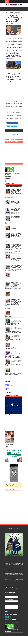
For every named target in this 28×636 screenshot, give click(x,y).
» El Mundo (7, 381)
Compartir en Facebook (12, 123)
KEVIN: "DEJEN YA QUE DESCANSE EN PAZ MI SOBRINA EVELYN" (13, 324)
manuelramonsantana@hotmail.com (14, 588)
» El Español (7, 384)
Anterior (7, 414)
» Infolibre (7, 388)
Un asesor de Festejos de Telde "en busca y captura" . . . (16, 292)
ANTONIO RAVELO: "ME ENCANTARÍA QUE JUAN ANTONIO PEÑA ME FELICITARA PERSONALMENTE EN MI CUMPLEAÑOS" (13, 247)
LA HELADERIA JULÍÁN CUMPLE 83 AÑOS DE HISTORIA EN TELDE (12, 348)
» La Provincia (8, 392)
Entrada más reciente (9, 134)
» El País (7, 380)
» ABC (6, 382)
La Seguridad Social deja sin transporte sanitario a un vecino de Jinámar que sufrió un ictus (13, 340)
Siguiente (11, 414)
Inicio (7, 12)
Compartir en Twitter (11, 126)
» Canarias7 (7, 393)
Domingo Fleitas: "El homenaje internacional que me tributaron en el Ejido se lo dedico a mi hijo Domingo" (16, 284)
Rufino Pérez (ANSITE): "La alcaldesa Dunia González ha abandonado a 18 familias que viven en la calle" (12, 365)
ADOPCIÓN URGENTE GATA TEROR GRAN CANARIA (9, 484)
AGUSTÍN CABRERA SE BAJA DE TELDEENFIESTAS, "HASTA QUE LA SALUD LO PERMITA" (16, 257)
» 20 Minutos (8, 391)
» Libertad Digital (8, 385)
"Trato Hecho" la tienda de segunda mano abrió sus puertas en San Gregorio (16, 266)
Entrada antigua (19, 134)
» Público (7, 386)
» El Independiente (9, 389)
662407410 (11, 587)
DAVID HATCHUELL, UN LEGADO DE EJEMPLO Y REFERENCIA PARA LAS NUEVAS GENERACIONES (16, 274)
